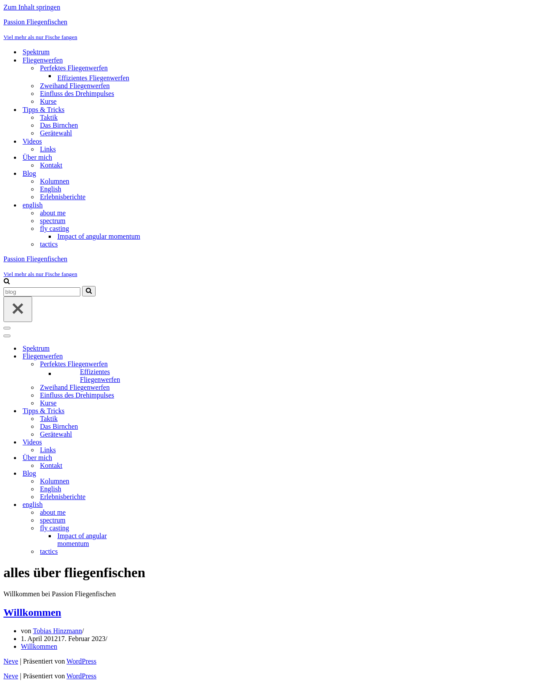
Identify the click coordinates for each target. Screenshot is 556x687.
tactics (49, 244)
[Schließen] (17, 309)
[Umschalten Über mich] (155, 458)
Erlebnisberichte (63, 197)
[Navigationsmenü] (6, 328)
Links (48, 149)
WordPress (81, 661)
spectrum (53, 220)
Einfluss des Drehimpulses (77, 93)
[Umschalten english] (155, 505)
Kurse (48, 101)
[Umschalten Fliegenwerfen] (155, 356)
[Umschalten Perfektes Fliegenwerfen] (155, 364)
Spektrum (36, 52)
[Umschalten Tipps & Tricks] (155, 411)
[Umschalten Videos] (155, 442)
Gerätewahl (56, 133)
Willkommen (32, 612)
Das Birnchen (59, 125)
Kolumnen (55, 181)
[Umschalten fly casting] (155, 528)
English (50, 189)
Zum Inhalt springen (31, 7)
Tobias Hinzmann (57, 630)
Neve (10, 661)
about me (53, 213)
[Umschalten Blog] (155, 473)
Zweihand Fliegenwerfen (74, 85)
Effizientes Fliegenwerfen (93, 78)
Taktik (49, 117)
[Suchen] (6, 282)
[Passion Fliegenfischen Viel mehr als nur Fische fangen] (278, 29)
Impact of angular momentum (98, 236)
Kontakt (51, 165)
